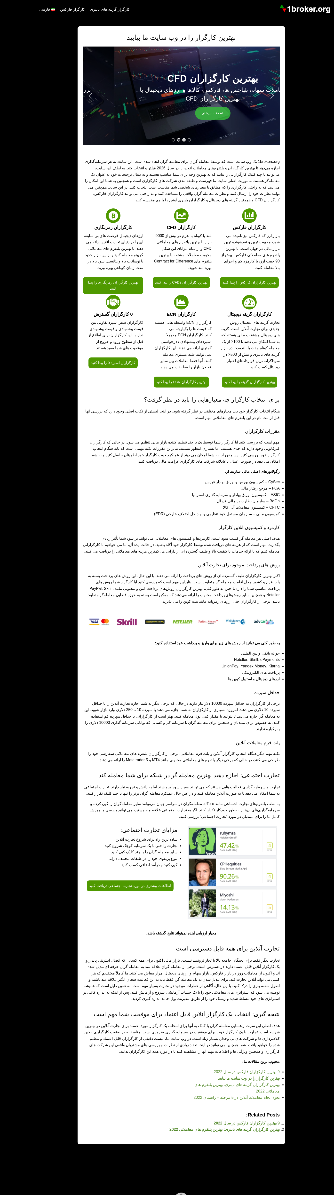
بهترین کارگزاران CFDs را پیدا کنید (167, 282)
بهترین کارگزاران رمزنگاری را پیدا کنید (99, 285)
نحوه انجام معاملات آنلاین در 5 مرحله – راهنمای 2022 (222, 1097)
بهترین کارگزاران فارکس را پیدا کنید (235, 282)
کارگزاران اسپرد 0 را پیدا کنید (99, 363)
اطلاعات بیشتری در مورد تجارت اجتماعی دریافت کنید (116, 886)
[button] (76, 96)
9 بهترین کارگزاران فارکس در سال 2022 (232, 1072)
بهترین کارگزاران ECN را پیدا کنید (167, 382)
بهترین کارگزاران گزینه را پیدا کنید (235, 382)
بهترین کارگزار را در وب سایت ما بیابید (234, 1078)
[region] (167, 96)
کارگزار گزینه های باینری (95, 9)
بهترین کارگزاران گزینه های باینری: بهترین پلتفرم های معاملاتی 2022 (210, 1129)
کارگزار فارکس (58, 9)
